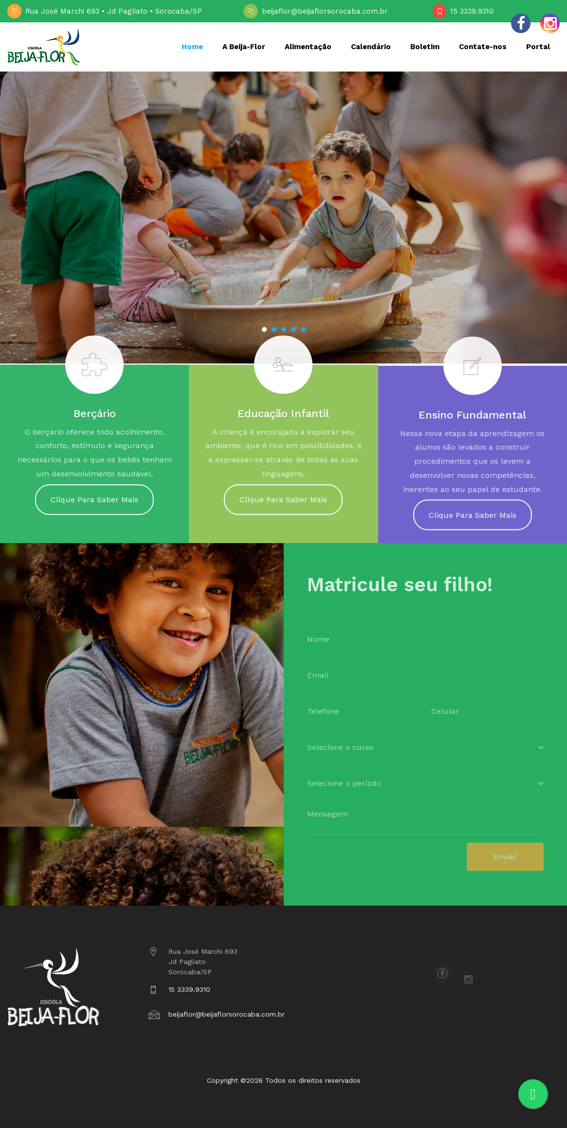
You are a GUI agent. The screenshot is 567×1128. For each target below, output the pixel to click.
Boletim (424, 46)
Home (192, 46)
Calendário (371, 46)
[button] (264, 329)
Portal (538, 46)
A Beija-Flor (243, 46)
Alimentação (308, 46)
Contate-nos (483, 46)
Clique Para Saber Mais (94, 504)
